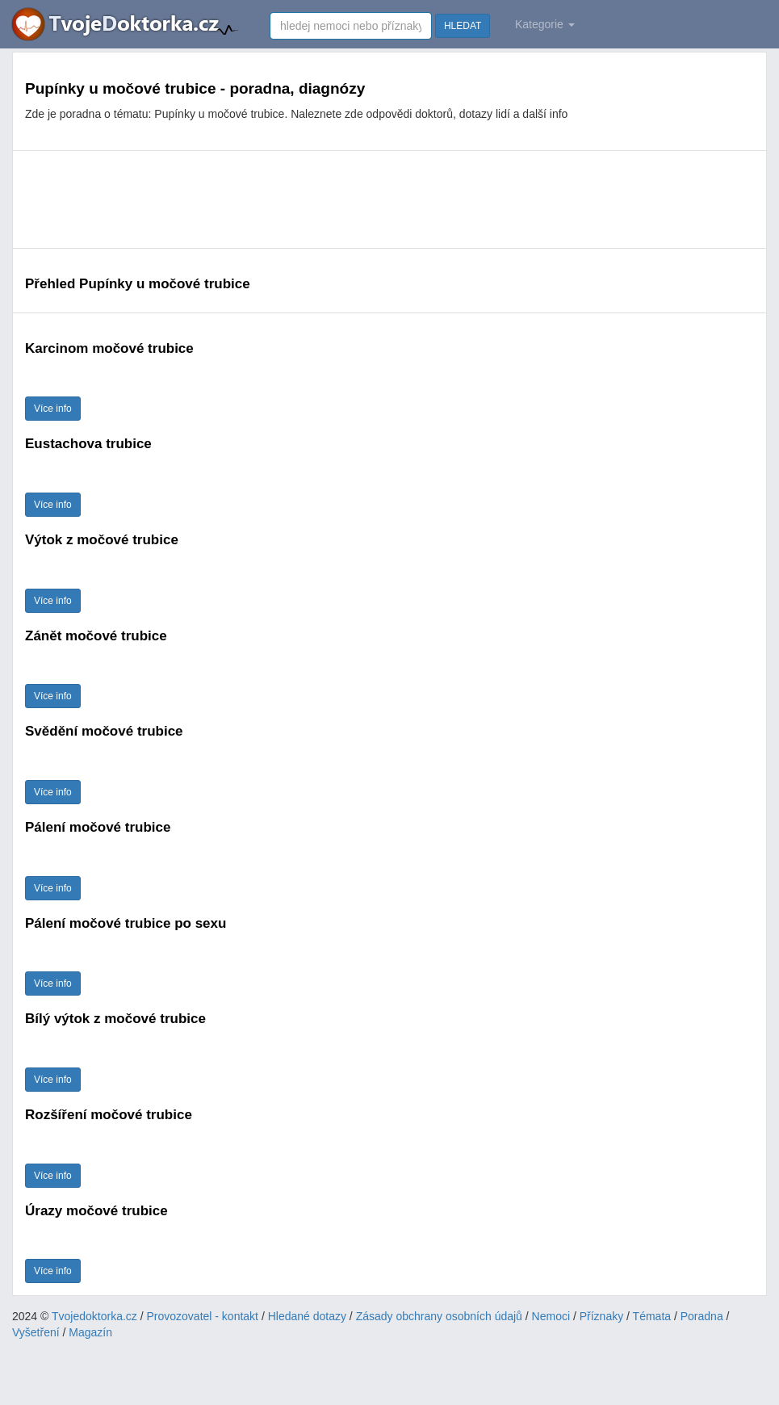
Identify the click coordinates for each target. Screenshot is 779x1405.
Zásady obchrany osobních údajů (439, 1316)
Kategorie (545, 24)
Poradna (702, 1316)
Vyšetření (36, 1332)
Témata (652, 1316)
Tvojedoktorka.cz (94, 1316)
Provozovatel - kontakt (203, 1316)
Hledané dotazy (307, 1316)
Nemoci (551, 1316)
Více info (53, 408)
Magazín (90, 1332)
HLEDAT (462, 25)
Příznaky (601, 1316)
